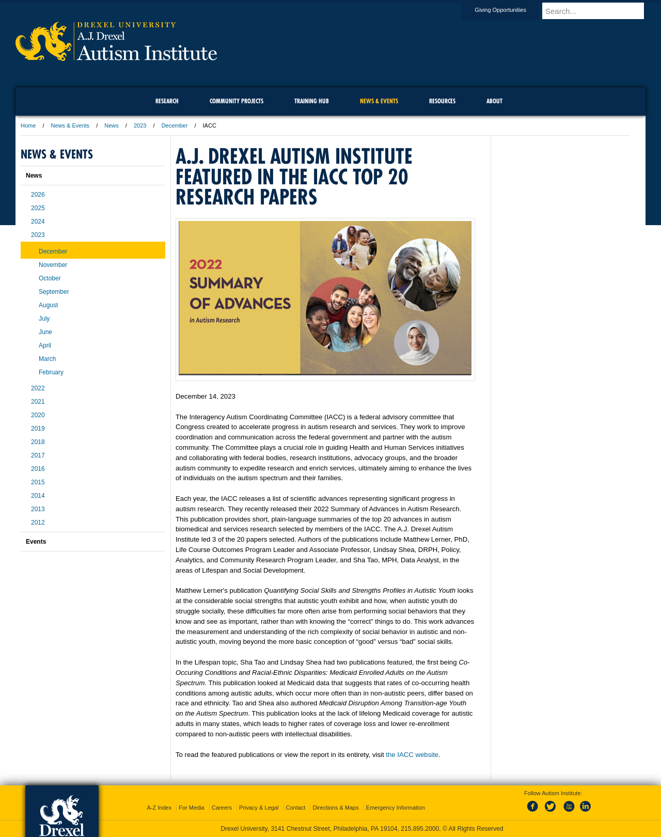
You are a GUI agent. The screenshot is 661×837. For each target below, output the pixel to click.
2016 (38, 468)
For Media (191, 807)
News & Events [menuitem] (379, 101)
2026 (38, 194)
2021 (38, 401)
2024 (38, 221)
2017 (38, 455)
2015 (38, 482)
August (48, 305)
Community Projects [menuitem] (236, 101)
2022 (38, 388)
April (45, 345)
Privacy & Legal (258, 807)
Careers (222, 807)
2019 (38, 428)
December (175, 125)
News (111, 125)
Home (28, 125)
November (53, 265)
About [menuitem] (494, 101)
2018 (38, 442)
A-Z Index (159, 807)
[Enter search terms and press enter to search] (598, 11)
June (45, 332)
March (47, 358)
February (51, 372)
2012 (38, 522)
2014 (38, 495)
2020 (38, 415)
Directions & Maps (335, 807)
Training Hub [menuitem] (311, 101)
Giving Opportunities (510, 10)
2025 (38, 208)
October (50, 278)
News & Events (70, 125)
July (44, 318)
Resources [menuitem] (442, 101)
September (54, 291)
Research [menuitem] (167, 101)
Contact (296, 807)
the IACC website (412, 755)
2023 (140, 125)
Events (36, 541)
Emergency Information (395, 807)
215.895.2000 (420, 828)
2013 (38, 509)
